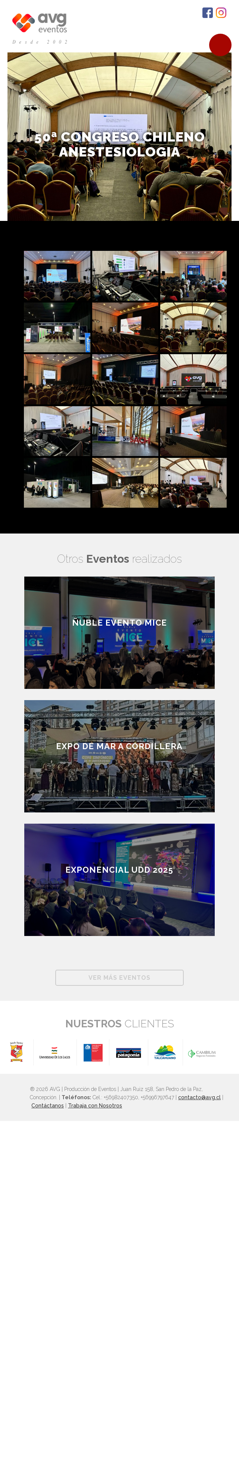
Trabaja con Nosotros (95, 1106)
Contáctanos (47, 1106)
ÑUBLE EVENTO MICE (119, 622)
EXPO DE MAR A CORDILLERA (119, 746)
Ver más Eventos (119, 977)
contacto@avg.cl (199, 1097)
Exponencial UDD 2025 (119, 870)
